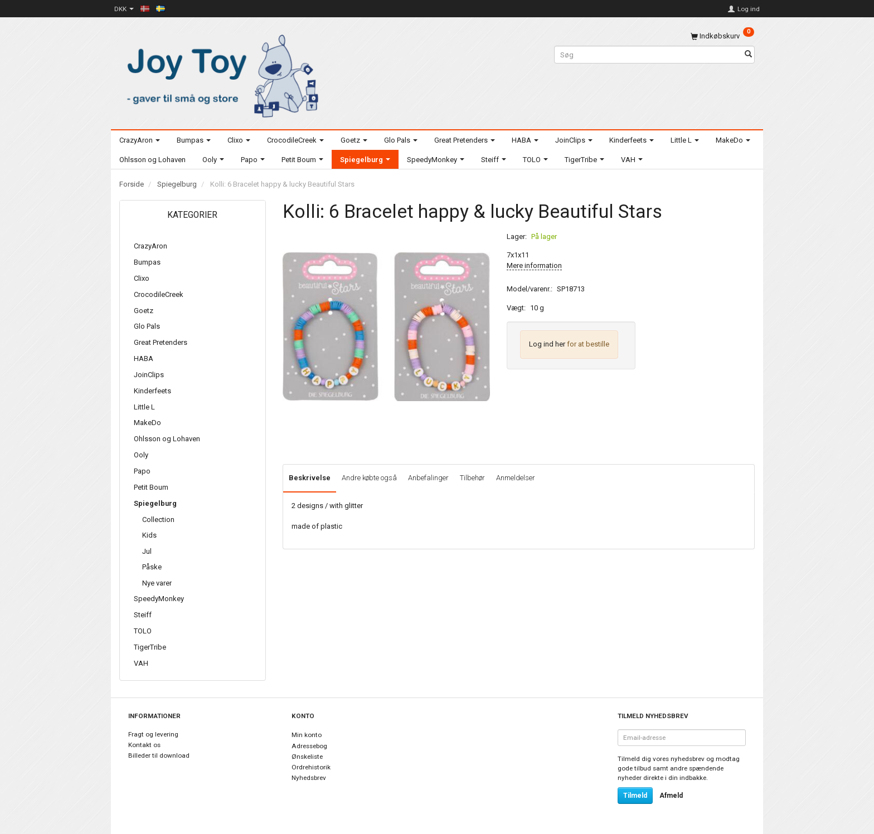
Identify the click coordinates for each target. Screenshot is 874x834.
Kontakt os (144, 745)
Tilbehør (472, 478)
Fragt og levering (153, 734)
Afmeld (671, 795)
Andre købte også (369, 478)
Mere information (534, 265)
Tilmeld (635, 795)
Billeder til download (159, 755)
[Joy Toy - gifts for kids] (219, 73)
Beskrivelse (310, 478)
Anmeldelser (515, 478)
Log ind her (547, 344)
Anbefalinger (428, 478)
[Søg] (748, 55)
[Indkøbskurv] (722, 36)
